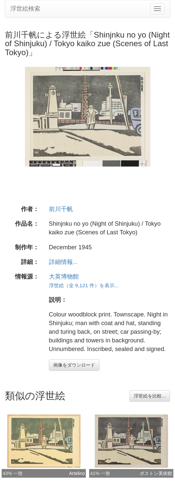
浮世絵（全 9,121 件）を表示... (84, 285)
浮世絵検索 (25, 8)
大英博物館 (64, 276)
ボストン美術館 (156, 473)
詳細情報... (63, 262)
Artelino (77, 473)
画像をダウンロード (74, 365)
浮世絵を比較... (150, 396)
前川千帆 (61, 209)
